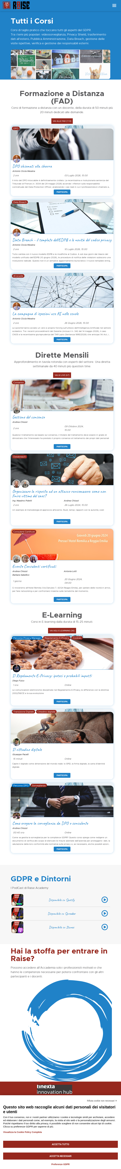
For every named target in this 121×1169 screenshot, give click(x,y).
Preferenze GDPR (60, 1164)
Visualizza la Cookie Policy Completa (22, 1132)
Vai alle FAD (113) (62, 121)
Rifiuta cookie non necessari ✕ (102, 1100)
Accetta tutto (60, 1144)
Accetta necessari (60, 1156)
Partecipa (62, 192)
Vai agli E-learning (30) (62, 630)
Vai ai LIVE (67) (62, 375)
